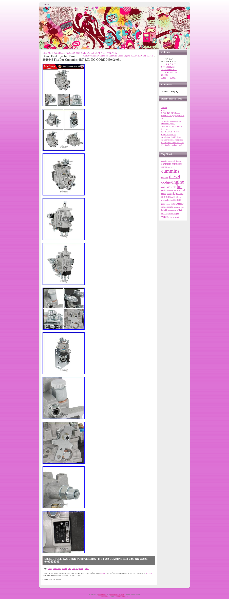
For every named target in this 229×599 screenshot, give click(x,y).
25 (169, 72)
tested (163, 210)
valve (164, 216)
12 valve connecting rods (172, 139)
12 (171, 67)
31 (167, 75)
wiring (176, 217)
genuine (170, 190)
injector (79, 568)
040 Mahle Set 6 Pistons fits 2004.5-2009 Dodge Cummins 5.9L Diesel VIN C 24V (80, 53)
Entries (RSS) (106, 596)
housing (170, 194)
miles (170, 200)
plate (173, 204)
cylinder (164, 177)
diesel (64, 568)
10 (167, 67)
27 (173, 72)
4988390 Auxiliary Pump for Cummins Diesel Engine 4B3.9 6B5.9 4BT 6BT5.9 (118, 55)
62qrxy (164, 110)
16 (164, 69)
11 (169, 67)
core (49, 568)
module (177, 199)
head (183, 190)
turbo (164, 213)
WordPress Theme (117, 594)
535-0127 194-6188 (170, 131)
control (164, 167)
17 (167, 69)
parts (163, 204)
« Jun (163, 77)
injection (178, 193)
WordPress (102, 594)
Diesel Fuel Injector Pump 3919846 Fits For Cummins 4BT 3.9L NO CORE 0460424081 (96, 560)
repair (176, 207)
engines (164, 187)
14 (175, 67)
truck (179, 209)
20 (173, 69)
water (170, 217)
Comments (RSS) (121, 596)
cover (170, 167)
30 (164, 75)
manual (164, 200)
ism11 (172, 197)
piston (168, 204)
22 (162, 72)
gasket (163, 190)
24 (167, 72)
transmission (171, 210)
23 (164, 72)
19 (171, 69)
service (181, 207)
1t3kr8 (164, 107)
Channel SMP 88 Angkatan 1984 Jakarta (171, 135)
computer (177, 163)
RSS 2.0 (149, 573)
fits (69, 568)
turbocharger (173, 213)
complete (166, 163)
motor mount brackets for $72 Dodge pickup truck (172, 143)
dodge (166, 182)
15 (162, 69)
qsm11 (164, 207)
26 (171, 72)
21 (175, 69)
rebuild (170, 207)
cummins (57, 568)
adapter (164, 161)
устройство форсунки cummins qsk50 (171, 122)
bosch (178, 161)
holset (163, 193)
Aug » (172, 77)
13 (173, 67)
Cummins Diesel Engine (121, 25)
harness (177, 190)
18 (169, 69)
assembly (172, 161)
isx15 (178, 197)
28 (175, 72)
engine (177, 182)
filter (170, 187)
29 (162, 75)
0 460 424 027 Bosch (170, 113)
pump (86, 568)
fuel (73, 568)
